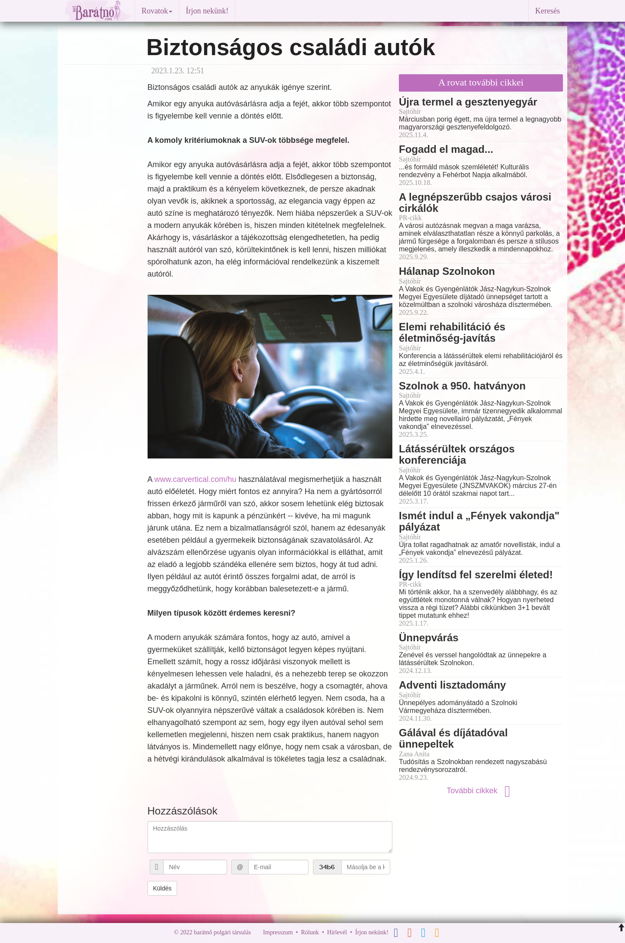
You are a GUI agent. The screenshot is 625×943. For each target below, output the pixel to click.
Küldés (162, 888)
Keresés (547, 11)
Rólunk (310, 932)
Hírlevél (337, 932)
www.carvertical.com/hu (196, 479)
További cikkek (481, 790)
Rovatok (156, 11)
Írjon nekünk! (207, 11)
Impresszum (278, 932)
